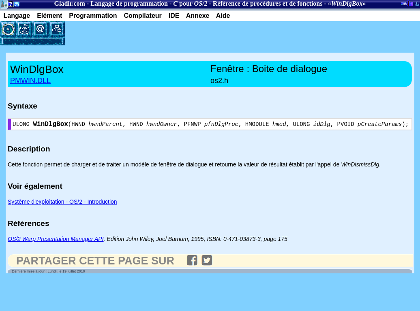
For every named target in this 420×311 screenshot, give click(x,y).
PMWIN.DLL (30, 81)
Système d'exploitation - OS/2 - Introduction (62, 203)
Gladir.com (69, 3)
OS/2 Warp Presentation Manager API (56, 240)
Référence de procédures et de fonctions (268, 3)
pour (190, 3)
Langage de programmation (129, 3)
